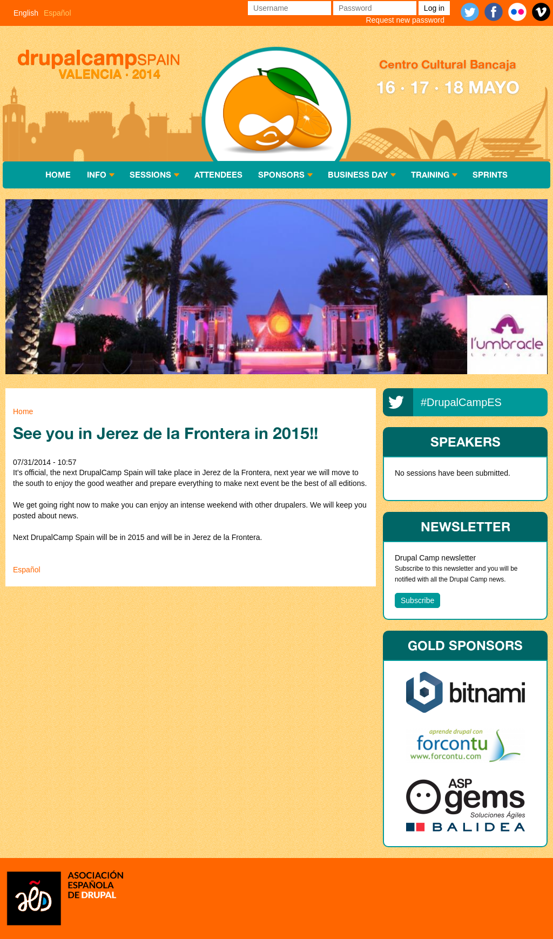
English (26, 13)
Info (96, 175)
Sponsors (281, 175)
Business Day (358, 175)
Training (430, 175)
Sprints (490, 175)
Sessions (150, 175)
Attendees (218, 175)
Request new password (405, 20)
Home (58, 175)
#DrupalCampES (461, 402)
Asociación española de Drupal (64, 897)
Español (57, 13)
